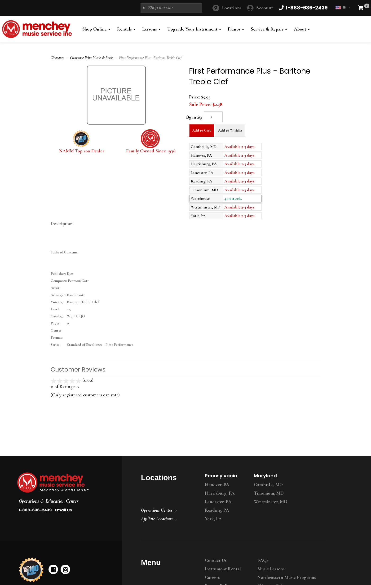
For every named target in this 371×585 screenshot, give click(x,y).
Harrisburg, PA (219, 493)
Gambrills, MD (268, 485)
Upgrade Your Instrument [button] (194, 29)
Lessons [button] (151, 29)
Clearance (57, 57)
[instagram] (65, 569)
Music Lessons (271, 569)
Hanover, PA (217, 485)
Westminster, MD (270, 502)
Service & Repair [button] (269, 29)
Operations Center (156, 510)
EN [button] (342, 7)
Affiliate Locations (156, 519)
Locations (231, 8)
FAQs (262, 560)
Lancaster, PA (218, 502)
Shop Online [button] (96, 29)
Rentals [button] (126, 29)
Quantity (194, 117)
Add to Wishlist (230, 130)
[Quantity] (213, 116)
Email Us (63, 510)
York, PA (213, 519)
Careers (212, 577)
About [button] (302, 29)
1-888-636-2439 (35, 510)
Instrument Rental (223, 569)
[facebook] (53, 569)
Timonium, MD (269, 493)
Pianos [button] (236, 29)
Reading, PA (217, 510)
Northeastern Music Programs (286, 577)
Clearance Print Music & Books (91, 57)
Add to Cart (201, 130)
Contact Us (216, 560)
